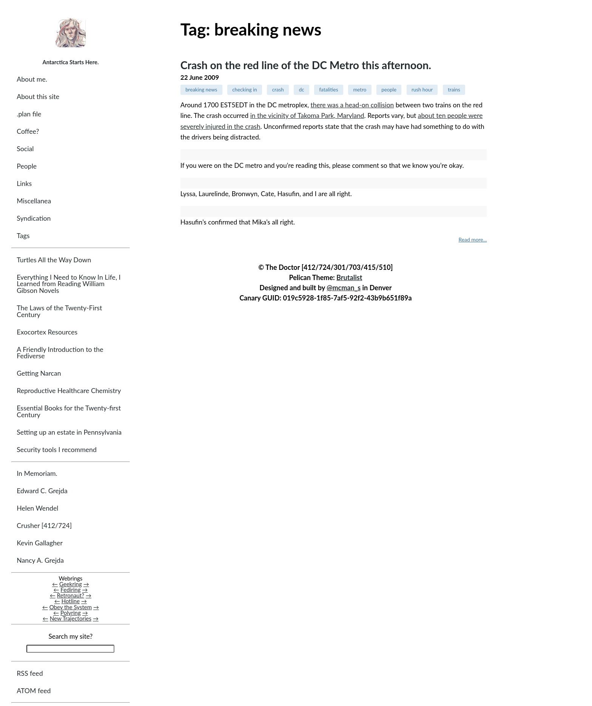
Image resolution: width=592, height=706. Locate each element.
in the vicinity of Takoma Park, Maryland (307, 115)
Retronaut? (70, 595)
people (388, 90)
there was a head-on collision (352, 105)
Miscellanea (34, 201)
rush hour (422, 90)
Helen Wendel (37, 508)
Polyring (70, 612)
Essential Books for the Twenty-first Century (69, 411)
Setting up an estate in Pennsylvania (69, 432)
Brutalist (349, 276)
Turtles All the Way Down (54, 260)
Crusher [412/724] (44, 526)
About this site (38, 97)
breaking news (201, 90)
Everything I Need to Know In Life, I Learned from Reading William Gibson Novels (68, 283)
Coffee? (28, 131)
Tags (23, 236)
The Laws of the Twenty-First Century (59, 311)
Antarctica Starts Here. (70, 62)
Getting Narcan (39, 373)
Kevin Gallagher (40, 543)
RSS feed (30, 673)
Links (24, 183)
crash (278, 90)
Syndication (34, 218)
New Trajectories (70, 618)
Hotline (71, 601)
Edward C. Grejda (42, 491)
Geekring (70, 584)
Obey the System (70, 607)
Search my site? (70, 636)
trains (454, 90)
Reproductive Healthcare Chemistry (69, 391)
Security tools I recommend (57, 450)
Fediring (70, 589)
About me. (32, 79)
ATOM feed (34, 691)
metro (359, 90)
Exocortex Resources (47, 332)
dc (301, 90)
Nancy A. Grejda (40, 560)
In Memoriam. (37, 473)
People (27, 166)
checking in (244, 90)
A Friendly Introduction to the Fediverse (60, 352)
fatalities (328, 90)
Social (25, 149)
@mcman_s (344, 286)
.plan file (29, 114)
